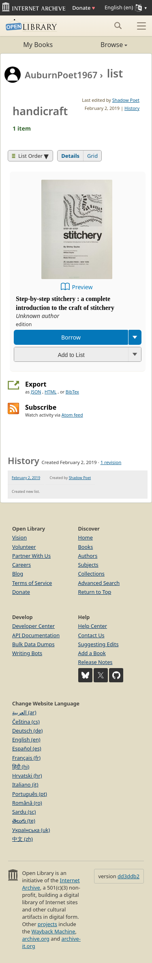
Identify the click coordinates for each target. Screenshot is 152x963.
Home (85, 537)
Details (70, 155)
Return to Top (94, 591)
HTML (50, 392)
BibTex (72, 392)
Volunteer (24, 546)
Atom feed (72, 415)
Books (85, 546)
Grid (92, 155)
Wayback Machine (53, 931)
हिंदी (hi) (20, 766)
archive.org (35, 938)
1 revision (111, 462)
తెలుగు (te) (23, 820)
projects (47, 924)
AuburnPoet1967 (61, 75)
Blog (17, 573)
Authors (88, 555)
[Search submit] (118, 25)
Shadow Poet (125, 100)
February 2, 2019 (26, 477)
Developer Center (33, 626)
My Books (38, 44)
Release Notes (95, 662)
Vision (19, 537)
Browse (102, 44)
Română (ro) (27, 802)
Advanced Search (99, 583)
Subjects (88, 564)
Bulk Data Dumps (33, 644)
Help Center (92, 626)
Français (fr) (26, 757)
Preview (82, 287)
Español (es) (26, 748)
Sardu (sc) (24, 811)
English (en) (26, 739)
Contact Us (91, 635)
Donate (83, 7)
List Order (27, 155)
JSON (36, 392)
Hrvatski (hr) (27, 775)
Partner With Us (31, 555)
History (131, 108)
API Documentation (36, 635)
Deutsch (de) (27, 730)
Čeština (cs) (26, 721)
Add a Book (92, 653)
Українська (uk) (31, 830)
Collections (91, 573)
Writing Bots (27, 653)
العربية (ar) (24, 712)
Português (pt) (29, 793)
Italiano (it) (25, 784)
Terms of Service (32, 583)
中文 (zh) (22, 839)
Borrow (71, 337)
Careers (21, 564)
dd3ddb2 (128, 876)
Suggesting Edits (98, 644)
